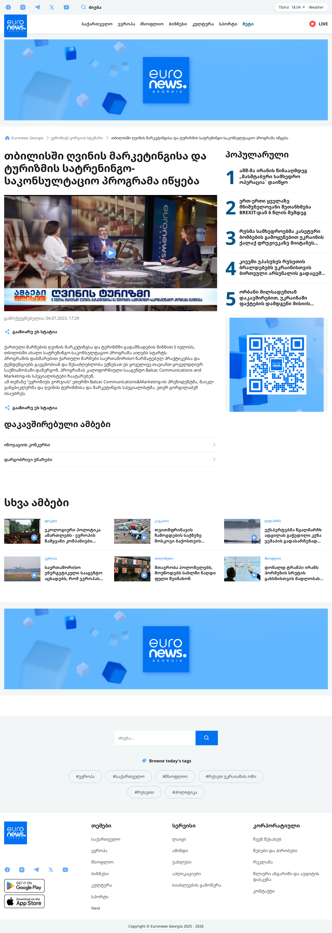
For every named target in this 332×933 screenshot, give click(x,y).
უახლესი (181, 862)
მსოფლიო (273, 558)
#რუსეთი (144, 792)
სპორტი (99, 897)
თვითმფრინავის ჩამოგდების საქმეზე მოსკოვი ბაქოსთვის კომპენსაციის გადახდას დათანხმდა (182, 535)
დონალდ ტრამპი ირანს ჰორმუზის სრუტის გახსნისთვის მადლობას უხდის (292, 573)
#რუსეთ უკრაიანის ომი (231, 776)
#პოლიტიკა (184, 792)
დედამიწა (273, 521)
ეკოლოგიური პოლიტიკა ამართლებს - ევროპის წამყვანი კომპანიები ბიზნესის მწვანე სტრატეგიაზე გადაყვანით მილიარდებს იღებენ (74, 535)
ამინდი (180, 850)
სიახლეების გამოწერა (196, 885)
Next (95, 908)
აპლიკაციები (186, 873)
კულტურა (101, 885)
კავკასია (162, 521)
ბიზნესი (100, 873)
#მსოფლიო (175, 776)
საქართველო (105, 839)
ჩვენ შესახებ (267, 839)
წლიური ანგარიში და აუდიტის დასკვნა (286, 876)
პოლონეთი (164, 558)
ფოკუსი (51, 521)
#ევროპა (85, 776)
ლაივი (179, 839)
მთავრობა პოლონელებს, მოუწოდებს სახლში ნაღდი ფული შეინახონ (185, 573)
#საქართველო (128, 776)
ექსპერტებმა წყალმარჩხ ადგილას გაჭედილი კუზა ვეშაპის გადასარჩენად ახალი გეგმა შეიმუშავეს (293, 535)
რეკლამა (263, 862)
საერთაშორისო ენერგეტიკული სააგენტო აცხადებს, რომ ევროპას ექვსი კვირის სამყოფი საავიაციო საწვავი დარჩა (74, 573)
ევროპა (51, 558)
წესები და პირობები (275, 850)
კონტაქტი (264, 891)
